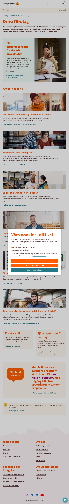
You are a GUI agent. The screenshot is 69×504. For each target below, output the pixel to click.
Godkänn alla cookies (34, 261)
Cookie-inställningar (34, 270)
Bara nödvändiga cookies (34, 265)
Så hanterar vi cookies (39, 256)
